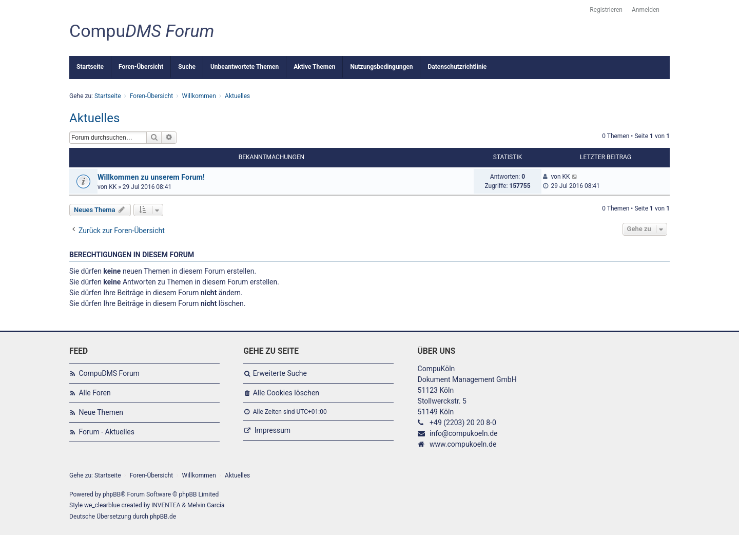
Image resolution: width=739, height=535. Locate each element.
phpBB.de (163, 516)
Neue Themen (101, 412)
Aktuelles (94, 118)
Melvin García (206, 505)
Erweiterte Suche (280, 373)
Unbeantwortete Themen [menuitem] (244, 66)
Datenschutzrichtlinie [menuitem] (457, 66)
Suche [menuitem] (187, 66)
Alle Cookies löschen (286, 393)
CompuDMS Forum (109, 373)
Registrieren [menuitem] (606, 9)
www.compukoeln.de (463, 444)
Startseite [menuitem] (90, 66)
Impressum (272, 430)
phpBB (112, 494)
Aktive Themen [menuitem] (314, 66)
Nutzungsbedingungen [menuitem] (381, 66)
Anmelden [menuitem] (645, 9)
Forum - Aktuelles (106, 432)
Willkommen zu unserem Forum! (151, 177)
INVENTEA (165, 505)
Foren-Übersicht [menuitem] (141, 66)
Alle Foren (94, 393)
